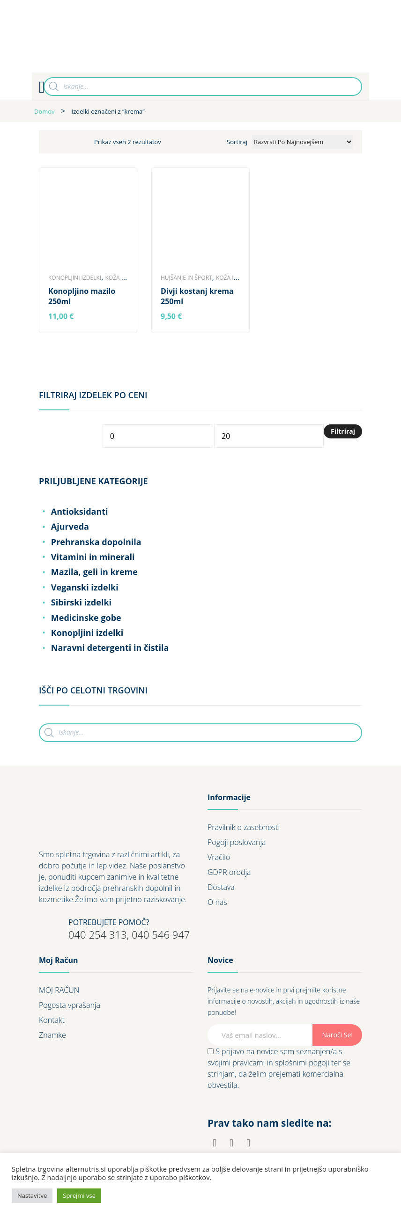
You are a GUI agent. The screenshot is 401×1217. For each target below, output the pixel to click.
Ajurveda (70, 526)
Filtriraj (343, 431)
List (73, 142)
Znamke (52, 1035)
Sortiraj (237, 142)
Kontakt (52, 1020)
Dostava (221, 887)
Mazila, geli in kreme (94, 571)
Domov (44, 111)
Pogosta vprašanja (69, 1005)
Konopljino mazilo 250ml (81, 296)
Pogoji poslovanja (237, 842)
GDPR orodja (229, 872)
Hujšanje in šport (186, 278)
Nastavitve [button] (32, 1195)
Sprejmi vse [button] (79, 1195)
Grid (55, 142)
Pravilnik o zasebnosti (244, 827)
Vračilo (219, 857)
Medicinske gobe (86, 617)
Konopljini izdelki (74, 278)
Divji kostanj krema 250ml (197, 296)
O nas (217, 902)
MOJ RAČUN (59, 990)
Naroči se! (337, 1034)
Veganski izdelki (85, 587)
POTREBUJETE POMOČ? (108, 922)
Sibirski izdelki (81, 602)
